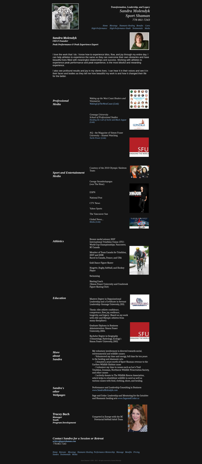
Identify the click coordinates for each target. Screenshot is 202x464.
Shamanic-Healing (127, 25)
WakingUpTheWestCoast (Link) (104, 103)
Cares (147, 25)
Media (147, 28)
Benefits (140, 25)
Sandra (56, 454)
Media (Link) (95, 222)
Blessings (113, 25)
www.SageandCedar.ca (128, 398)
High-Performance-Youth (120, 28)
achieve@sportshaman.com (64, 441)
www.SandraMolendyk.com (105, 390)
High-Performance (99, 28)
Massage (120, 452)
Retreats (62, 452)
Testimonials (137, 28)
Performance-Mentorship (104, 452)
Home (105, 25)
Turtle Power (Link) (98, 138)
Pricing (136, 452)
